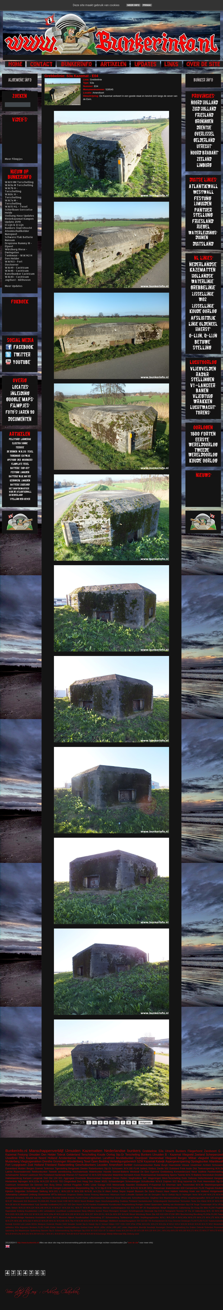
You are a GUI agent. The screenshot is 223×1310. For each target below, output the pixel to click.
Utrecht (169, 1151)
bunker (128, 1164)
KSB (65, 1201)
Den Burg (49, 1184)
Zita (153, 1214)
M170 (71, 1201)
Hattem (174, 1191)
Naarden (130, 1184)
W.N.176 (211, 1194)
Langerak (37, 1178)
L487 (119, 1227)
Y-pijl (37, 1204)
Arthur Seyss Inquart (123, 1191)
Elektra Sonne (83, 1194)
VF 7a (105, 1231)
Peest (105, 1211)
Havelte (107, 1171)
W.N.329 (96, 1175)
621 (61, 1178)
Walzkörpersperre (214, 1184)
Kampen (27, 1178)
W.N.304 (33, 1234)
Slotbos (152, 1168)
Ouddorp (124, 1201)
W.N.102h (10, 1214)
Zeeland (200, 1154)
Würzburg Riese (143, 1214)
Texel (87, 1161)
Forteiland (49, 1175)
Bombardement (158, 1221)
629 (166, 1214)
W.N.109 (19, 1214)
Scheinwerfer (12, 1175)
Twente (181, 1175)
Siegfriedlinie (135, 1178)
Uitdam (112, 1224)
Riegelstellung (128, 1204)
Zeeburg (130, 1234)
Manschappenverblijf (46, 1151)
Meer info (133, 5)
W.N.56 (184, 1224)
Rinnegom (114, 1211)
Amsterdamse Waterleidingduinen (80, 1158)
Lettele (28, 1224)
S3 (163, 1184)
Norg (84, 1211)
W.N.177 (206, 1231)
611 (61, 1204)
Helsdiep (183, 1191)
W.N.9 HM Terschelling (19, 182)
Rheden (58, 1224)
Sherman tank (173, 1184)
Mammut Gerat (113, 1198)
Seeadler (71, 1224)
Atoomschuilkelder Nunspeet (17, 232)
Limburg (33, 1194)
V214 (100, 1231)
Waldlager (103, 1221)
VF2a (220, 1204)
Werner (106, 1207)
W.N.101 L (54, 1191)
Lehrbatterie (49, 1211)
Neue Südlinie (198, 1171)
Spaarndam (156, 1204)
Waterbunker (95, 1171)
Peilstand (133, 1201)
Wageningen (154, 1178)
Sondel (79, 1224)
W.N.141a (166, 1231)
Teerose (180, 1211)
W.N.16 (210, 1201)
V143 (95, 1231)
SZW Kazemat (146, 1161)
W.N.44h (61, 1221)
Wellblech (113, 1221)
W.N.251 (25, 1234)
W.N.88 (83, 1234)
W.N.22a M (164, 1224)
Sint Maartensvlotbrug (169, 1198)
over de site (133, 1243)
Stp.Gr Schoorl (101, 1224)
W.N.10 (22, 1207)
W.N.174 (154, 1224)
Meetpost (41, 1224)
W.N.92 (54, 1181)
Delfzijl (64, 1198)
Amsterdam (23, 1184)
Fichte (85, 1198)
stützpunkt (19, 1198)
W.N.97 (8, 1201)
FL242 (86, 1204)
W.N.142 (125, 1188)
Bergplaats (73, 1168)
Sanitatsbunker (145, 1201)
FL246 (49, 1188)
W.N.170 (192, 1217)
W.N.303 (117, 1214)
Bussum (139, 1191)
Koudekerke (102, 1204)
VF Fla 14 (189, 1211)
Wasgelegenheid (14, 1188)
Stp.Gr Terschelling (128, 1154)
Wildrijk (110, 1234)
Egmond (155, 1171)
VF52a (184, 1198)
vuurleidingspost (118, 1207)
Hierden (59, 1227)
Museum (63, 1217)
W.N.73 (189, 1175)
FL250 (199, 1221)
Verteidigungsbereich (123, 1161)
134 (56, 1178)
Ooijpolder (20, 1191)
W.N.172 (198, 1231)
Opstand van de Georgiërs (148, 1194)
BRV (178, 1214)
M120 (49, 1217)
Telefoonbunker (39, 1171)
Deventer (177, 1221)
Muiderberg (12, 1161)
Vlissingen (216, 1158)
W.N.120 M (67, 1191)
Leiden (124, 1227)
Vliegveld (188, 1154)
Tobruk (61, 1154)
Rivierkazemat (148, 1175)
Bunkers (181, 1151)
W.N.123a (34, 1181)
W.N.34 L (50, 1234)
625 (31, 1198)
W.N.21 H (49, 1207)
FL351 (40, 1227)
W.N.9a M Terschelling (19, 185)
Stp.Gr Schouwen (113, 1168)
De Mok (204, 1207)
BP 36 (143, 1207)
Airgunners (24, 1227)
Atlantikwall (216, 1161)
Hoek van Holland (199, 1191)
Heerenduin (209, 1181)
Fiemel (53, 1201)
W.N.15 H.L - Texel (16, 206)
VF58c (138, 1224)
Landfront (109, 1158)
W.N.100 (219, 1211)
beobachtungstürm (127, 1221)
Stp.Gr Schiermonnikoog (59, 1231)
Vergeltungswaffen (196, 1198)
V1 (89, 1175)
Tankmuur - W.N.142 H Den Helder (18, 257)
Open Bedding (100, 1161)
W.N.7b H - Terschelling (13, 190)
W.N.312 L (41, 1234)
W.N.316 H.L (68, 1207)
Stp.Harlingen (75, 1231)
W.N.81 (88, 1191)
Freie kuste (186, 1168)
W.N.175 (210, 1217)
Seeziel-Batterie (120, 1171)
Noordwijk (151, 1227)
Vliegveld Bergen (176, 1158)
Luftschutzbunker (97, 1198)
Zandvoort (210, 1151)
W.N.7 (63, 1234)
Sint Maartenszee (22, 1231)
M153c (34, 1224)
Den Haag (82, 1181)
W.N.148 (39, 1207)
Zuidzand (9, 1198)
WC (145, 1178)
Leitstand (23, 1194)
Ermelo (71, 1198)
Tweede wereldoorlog (60, 1171)
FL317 (205, 1221)
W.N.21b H (28, 1221)
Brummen (32, 1201)
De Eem (144, 1171)
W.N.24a (17, 1234)
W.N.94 (87, 1221)
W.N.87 (77, 1234)
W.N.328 (78, 1191)
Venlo (194, 1194)
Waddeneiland (27, 1204)
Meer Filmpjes (14, 158)
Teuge (197, 1204)
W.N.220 (44, 1181)
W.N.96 (90, 1234)
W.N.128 (60, 1214)
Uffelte (136, 1217)
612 (128, 1207)
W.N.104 (125, 1231)
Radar (157, 1165)
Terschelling (88, 1154)
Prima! (147, 5)
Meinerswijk (119, 1184)
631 (133, 1207)
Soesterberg (162, 1175)
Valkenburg (200, 1211)
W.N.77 (78, 1207)
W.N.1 (163, 1217)
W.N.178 (219, 1217)
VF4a (133, 1224)
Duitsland (174, 1168)
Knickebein (40, 1217)
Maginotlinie (133, 1227)
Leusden (102, 1164)
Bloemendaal (94, 1178)
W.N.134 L (157, 1231)
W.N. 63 (210, 1211)
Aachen (37, 1198)
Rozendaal (218, 1227)
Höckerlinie (11, 1181)
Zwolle (160, 1168)
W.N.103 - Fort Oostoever (13, 263)
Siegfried (154, 1198)
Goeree (39, 1168)
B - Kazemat (173, 1154)
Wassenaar (159, 1188)
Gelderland (73, 1154)
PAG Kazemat (28, 1158)
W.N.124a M (50, 1214)
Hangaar (218, 1178)
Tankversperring (206, 1168)
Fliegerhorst (195, 1151)
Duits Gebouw (189, 1178)
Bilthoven (62, 1194)
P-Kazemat (155, 1184)
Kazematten (92, 1151)
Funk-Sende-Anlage (14, 1217)
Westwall (134, 1171)
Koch (122, 1194)
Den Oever (95, 1181)
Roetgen (140, 1204)
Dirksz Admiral (63, 1184)
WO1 (150, 1188)
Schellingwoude (136, 1211)
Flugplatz (77, 1184)
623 (69, 1204)
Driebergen (186, 1221)
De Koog (195, 1207)
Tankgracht (170, 1211)
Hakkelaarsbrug (13, 1178)
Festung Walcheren (100, 1194)
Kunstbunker (115, 1204)
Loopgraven (19, 1164)
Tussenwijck (205, 1204)
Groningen (59, 1161)
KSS (109, 1184)
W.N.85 (143, 1188)
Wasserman (96, 1207)
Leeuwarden (68, 1188)
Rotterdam (208, 1227)
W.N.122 (39, 1214)
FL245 (214, 1214)
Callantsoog (184, 1207)
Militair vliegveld (198, 1158)
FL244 (212, 1207)
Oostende (50, 1224)
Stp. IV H (95, 1188)
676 (137, 1207)
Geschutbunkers (85, 1164)
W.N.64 (58, 1234)
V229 (128, 1224)
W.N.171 (190, 1231)
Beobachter (172, 1207)
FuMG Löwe (89, 1184)
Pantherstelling (215, 1171)
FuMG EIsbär (50, 1227)
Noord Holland (48, 1158)
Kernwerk (128, 1175)
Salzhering (9, 1231)
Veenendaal (156, 1158)
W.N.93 (16, 1204)
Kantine (93, 1204)
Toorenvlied (189, 1184)
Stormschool (173, 1201)
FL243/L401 (43, 1201)
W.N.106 (140, 1231)
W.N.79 (205, 1224)
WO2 (210, 1224)
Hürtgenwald (216, 1191)
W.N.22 (37, 1221)
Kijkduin (9, 1191)
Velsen (14, 1207)
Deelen (84, 1168)
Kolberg (20, 1211)
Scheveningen (132, 1181)
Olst (195, 1168)
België (164, 1207)
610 (162, 1214)
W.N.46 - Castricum (17, 270)
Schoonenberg (112, 1217)
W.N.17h (9, 1221)
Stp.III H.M (106, 1188)
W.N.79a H (70, 1221)
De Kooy (168, 1221)
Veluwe (185, 1165)
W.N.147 (210, 1198)
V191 (122, 1224)
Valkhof (112, 1231)
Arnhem (207, 1165)
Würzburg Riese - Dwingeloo (16, 251)
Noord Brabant (87, 1201)
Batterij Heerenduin (204, 1175)
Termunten (185, 1201)
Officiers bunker (94, 1211)
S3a (160, 1151)
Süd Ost (48, 1178)
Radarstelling (66, 1164)
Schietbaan (32, 1191)
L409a (102, 1227)
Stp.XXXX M (87, 1231)
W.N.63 (191, 1224)
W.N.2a (108, 1214)
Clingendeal (70, 1181)
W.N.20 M (9, 1234)
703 (61, 1181)
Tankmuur (49, 1168)
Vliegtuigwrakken (31, 1161)
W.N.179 (213, 1231)
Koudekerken (31, 1211)
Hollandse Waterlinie (112, 1175)
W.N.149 (202, 1194)
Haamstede (10, 1211)
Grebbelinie (149, 1151)
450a (17, 1227)
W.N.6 (159, 1181)
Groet (59, 1201)
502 (167, 1168)
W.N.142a (182, 1217)
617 (65, 1204)
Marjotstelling (83, 1188)
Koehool (84, 1227)
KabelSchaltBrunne (72, 1227)
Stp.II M (189, 1204)
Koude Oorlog (106, 1154)
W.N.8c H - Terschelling (13, 196)
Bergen (30, 1168)
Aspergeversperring (177, 1161)
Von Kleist (201, 1201)
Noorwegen (160, 1227)
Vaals (7, 1207)
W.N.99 (94, 1221)
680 (145, 1221)
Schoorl (24, 1175)
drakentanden (173, 1188)
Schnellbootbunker (140, 1198)
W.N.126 (148, 1231)
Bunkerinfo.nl (16, 1151)
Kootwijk (8, 1224)
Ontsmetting (95, 1217)
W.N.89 (79, 1221)
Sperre (173, 1175)
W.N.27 (57, 1207)
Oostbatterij (142, 1184)
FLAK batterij (140, 1168)
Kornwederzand (182, 1171)
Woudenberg (75, 1161)
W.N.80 (70, 1234)
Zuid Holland (36, 1164)
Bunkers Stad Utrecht (18, 227)
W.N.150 (174, 1231)
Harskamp (30, 1217)
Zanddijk (44, 1204)
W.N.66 (198, 1224)
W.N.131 (80, 1214)
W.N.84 (219, 1194)
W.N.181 (18, 1221)
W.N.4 (177, 1224)
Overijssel (141, 1158)
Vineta (118, 1231)
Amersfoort (116, 1164)
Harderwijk (59, 1175)
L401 (40, 1211)
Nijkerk (71, 1217)
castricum (33, 1175)
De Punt (197, 1181)
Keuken (219, 1188)
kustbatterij (53, 1204)
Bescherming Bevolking (192, 1214)
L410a (108, 1227)
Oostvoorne (44, 1194)
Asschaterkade (80, 1171)
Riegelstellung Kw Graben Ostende (189, 1227)
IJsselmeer (196, 1165)
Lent (22, 1224)
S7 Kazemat (81, 1175)
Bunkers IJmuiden (152, 1154)
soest (137, 1234)
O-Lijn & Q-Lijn (14, 224)
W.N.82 (134, 1188)
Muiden (22, 1168)
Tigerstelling (61, 1168)
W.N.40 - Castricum (17, 276)
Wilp (124, 1234)
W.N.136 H (172, 1217)
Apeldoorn (47, 1198)
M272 (55, 1217)
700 (149, 1221)
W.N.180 (128, 1168)
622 (175, 1181)
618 (142, 1221)
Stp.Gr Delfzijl (168, 1194)
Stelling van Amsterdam (174, 1204)
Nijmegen (23, 1181)
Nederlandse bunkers (122, 1151)
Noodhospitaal (82, 1217)
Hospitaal (107, 1178)
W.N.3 (171, 1224)
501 (41, 1175)
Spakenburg (35, 1231)
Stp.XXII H (159, 1211)
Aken (108, 1191)
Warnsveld (18, 1201)
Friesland (50, 1164)
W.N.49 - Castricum (17, 267)
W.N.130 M (70, 1214)
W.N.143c (146, 1224)
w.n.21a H (98, 1191)
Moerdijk (142, 1227)
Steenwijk (148, 1211)
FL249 (193, 1221)
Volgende (145, 1122)
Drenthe (47, 1161)
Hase (166, 1191)
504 (138, 1221)
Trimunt (116, 1188)
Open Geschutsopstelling (107, 1201)
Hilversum (115, 1194)
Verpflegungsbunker (149, 1217)
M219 (77, 1201)
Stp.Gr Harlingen (183, 1194)
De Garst (150, 1191)
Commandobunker (143, 1165)
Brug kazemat (185, 1181)
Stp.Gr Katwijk (88, 1224)
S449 (64, 1224)
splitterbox (9, 1227)
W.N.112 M (29, 1214)
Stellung (43, 1191)
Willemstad (117, 1234)
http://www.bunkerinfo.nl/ (28, 1243)
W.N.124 (30, 1207)
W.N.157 (89, 1214)
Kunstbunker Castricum (20, 273)
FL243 (78, 1198)
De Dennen (36, 1184)
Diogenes (71, 1194)
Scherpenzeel (214, 1154)
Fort (7, 1164)
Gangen (57, 1188)
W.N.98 (199, 1184)
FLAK (202, 1188)
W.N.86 (125, 1214)
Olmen (116, 1178)
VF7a (54, 1194)
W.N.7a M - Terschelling (13, 202)
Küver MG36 (93, 1227)
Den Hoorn (77, 1204)
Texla (193, 1201)
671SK (172, 1214)
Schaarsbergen (116, 1181)
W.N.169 (182, 1231)
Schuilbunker (148, 1181)
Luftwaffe (130, 1194)
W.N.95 (86, 1207)
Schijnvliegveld (160, 1201)
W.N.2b (219, 1168)
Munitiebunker (125, 1158)
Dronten (219, 1175)
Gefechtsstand (205, 1178)
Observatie (126, 1198)
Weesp (27, 1188)
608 (27, 1198)
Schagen (124, 1211)
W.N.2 (220, 1231)
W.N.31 (52, 1221)
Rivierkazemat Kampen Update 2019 (19, 220)
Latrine (9, 1171)
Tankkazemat (126, 1217)
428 (158, 1214)
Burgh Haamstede (171, 1165)
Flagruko (209, 1188)
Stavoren (44, 1231)
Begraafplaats (153, 1207)
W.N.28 (8, 1204)
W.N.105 (132, 1231)
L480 (114, 1227)
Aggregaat (68, 1178)
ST (103, 1217)
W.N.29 (44, 1221)
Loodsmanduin (74, 1211)
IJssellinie (11, 1158)
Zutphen (167, 1181)
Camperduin (191, 1188)
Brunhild (56, 1198)
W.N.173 (201, 1217)
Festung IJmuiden (29, 1154)
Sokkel (147, 1204)
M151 (105, 1181)
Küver (137, 1175)
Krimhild (16, 1224)
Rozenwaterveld (22, 1171)
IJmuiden (72, 1151)
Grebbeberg (166, 1171)
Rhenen (70, 1175)
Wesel (132, 1214)
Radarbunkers (96, 1168)
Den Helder (48, 1154)
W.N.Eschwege (100, 1234)
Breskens (33, 1227)
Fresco (159, 1191)
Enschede (81, 1178)
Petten (123, 1178)
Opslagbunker (199, 1161)
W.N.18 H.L (99, 1214)
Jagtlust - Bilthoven (18, 279)
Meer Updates (13, 285)
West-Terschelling (171, 1178)
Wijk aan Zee (38, 1188)
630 (183, 1188)
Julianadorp (11, 1194)
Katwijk (160, 1161)
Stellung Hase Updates (19, 215)
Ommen (169, 1227)
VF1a (214, 1204)
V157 (117, 1224)
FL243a (206, 1214)
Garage (101, 1184)
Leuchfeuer (61, 1211)
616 (25, 1201)
